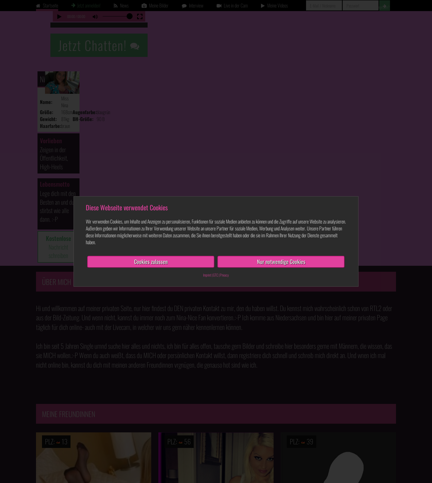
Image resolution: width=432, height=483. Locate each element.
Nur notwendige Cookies (281, 261)
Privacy (224, 274)
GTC (215, 274)
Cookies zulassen (151, 261)
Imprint (207, 274)
